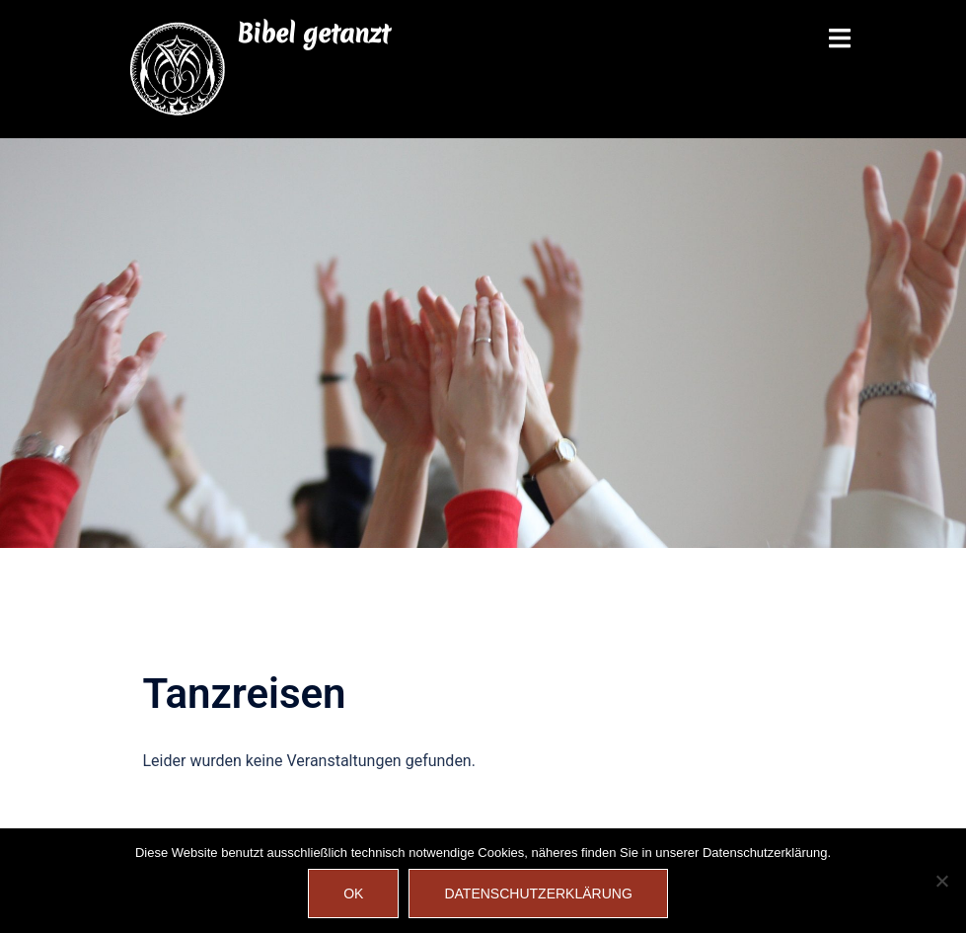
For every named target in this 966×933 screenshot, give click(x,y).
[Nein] (941, 881)
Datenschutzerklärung (538, 893)
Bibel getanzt (313, 33)
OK (353, 893)
